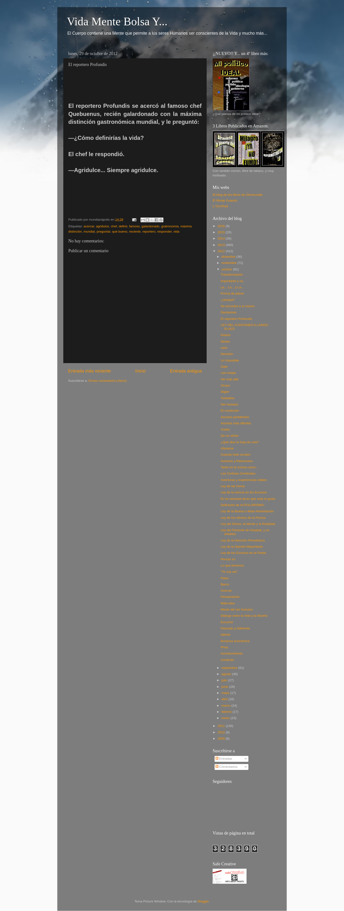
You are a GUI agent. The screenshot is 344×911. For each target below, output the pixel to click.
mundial (89, 231)
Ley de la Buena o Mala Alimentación (247, 511)
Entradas (223, 758)
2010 (222, 732)
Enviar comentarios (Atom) (108, 380)
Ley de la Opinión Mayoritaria (242, 546)
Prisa (224, 647)
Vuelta (225, 429)
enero (226, 718)
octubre (227, 269)
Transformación (232, 274)
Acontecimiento (232, 653)
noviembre (229, 263)
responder (164, 231)
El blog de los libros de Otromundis (238, 194)
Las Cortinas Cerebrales (238, 473)
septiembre (229, 668)
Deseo (225, 341)
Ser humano (229, 404)
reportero (149, 231)
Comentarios (226, 767)
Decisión (227, 354)
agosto (226, 674)
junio (225, 686)
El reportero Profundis (236, 319)
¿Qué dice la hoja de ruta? (240, 442)
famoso (134, 226)
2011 (222, 726)
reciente (135, 231)
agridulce (102, 226)
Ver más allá (229, 379)
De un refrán (230, 435)
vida (176, 231)
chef (114, 226)
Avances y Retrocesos (237, 461)
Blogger (203, 901)
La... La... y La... (232, 287)
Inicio (140, 370)
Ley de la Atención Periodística (243, 540)
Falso (225, 578)
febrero (227, 712)
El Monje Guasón (225, 200)
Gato (224, 366)
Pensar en (228, 559)
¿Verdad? (228, 300)
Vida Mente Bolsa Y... (117, 21)
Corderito (227, 660)
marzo (226, 705)
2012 (222, 251)
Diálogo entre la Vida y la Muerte (244, 615)
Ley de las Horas (233, 486)
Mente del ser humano (237, 609)
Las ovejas (228, 373)
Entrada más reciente (89, 370)
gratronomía (170, 226)
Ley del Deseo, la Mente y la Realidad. (248, 524)
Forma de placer (232, 293)
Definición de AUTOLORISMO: (243, 505)
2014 (222, 238)
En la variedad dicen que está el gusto (248, 499)
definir (123, 226)
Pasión (226, 335)
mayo (225, 693)
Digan (225, 391)
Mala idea (228, 603)
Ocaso (225, 385)
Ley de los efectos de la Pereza (243, 517)
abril (224, 699)
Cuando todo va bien (236, 454)
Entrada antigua (186, 370)
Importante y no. (232, 281)
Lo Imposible (230, 360)
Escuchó (227, 622)
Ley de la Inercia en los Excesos (244, 492)
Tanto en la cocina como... (239, 467)
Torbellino (228, 398)
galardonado (150, 226)
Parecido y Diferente (235, 628)
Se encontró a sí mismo (238, 306)
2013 (222, 245)
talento (226, 634)
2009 (222, 738)
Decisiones (228, 312)
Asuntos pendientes (235, 417)
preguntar (103, 231)
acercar (89, 226)
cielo (224, 347)
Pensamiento (230, 597)
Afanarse (227, 448)
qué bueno (119, 231)
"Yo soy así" (229, 571)
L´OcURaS (220, 206)
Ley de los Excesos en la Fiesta (243, 553)
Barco (225, 584)
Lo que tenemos (232, 565)
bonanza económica (235, 641)
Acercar (226, 590)
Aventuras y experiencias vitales (244, 480)
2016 (222, 226)
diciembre (228, 256)
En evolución (230, 410)
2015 (222, 232)
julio (224, 680)
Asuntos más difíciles (236, 423)
